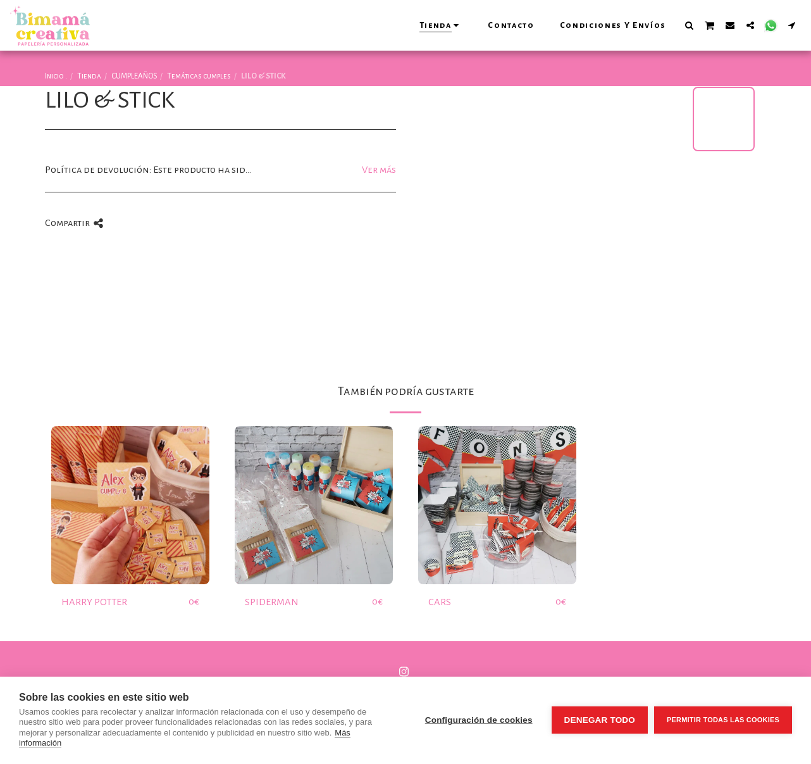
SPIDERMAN (272, 602)
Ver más (379, 170)
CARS (439, 602)
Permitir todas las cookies (723, 719)
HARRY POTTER (94, 602)
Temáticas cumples (199, 76)
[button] (688, 25)
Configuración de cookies (479, 720)
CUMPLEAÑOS (134, 76)
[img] (130, 505)
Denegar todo (599, 720)
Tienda (89, 76)
